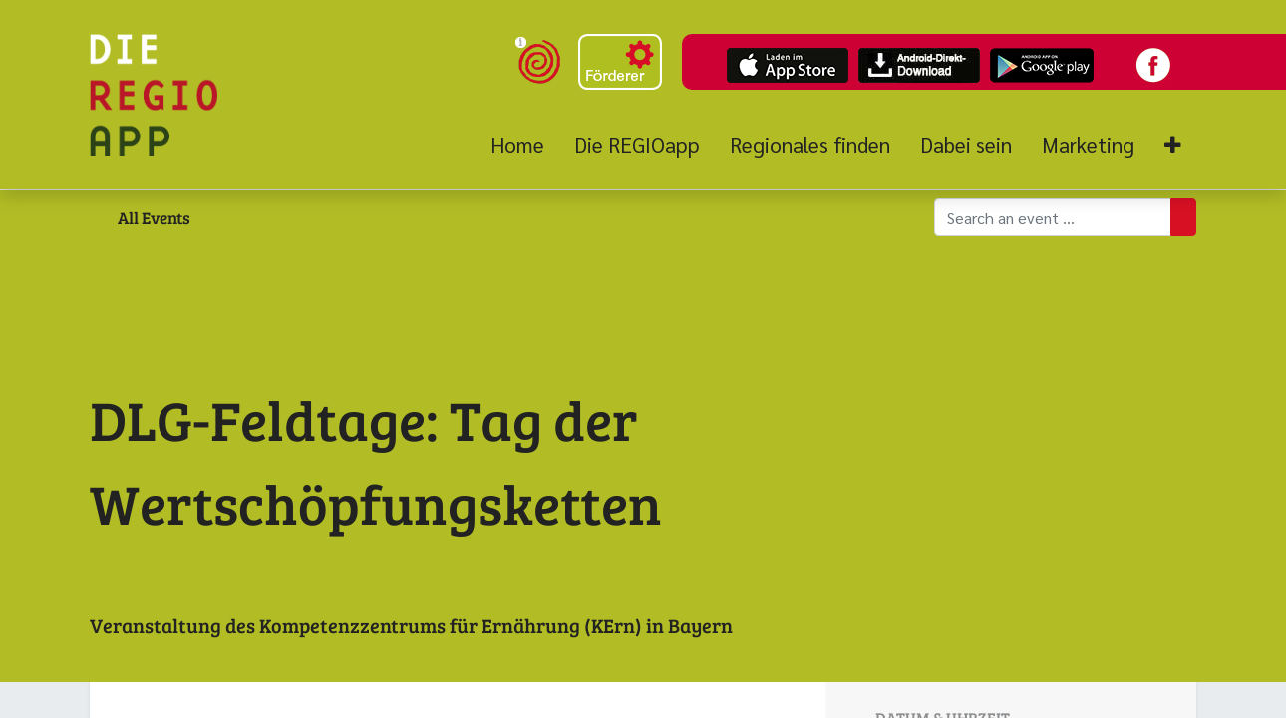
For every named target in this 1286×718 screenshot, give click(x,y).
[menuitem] (524, 145)
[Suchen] (1183, 217)
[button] (1172, 145)
